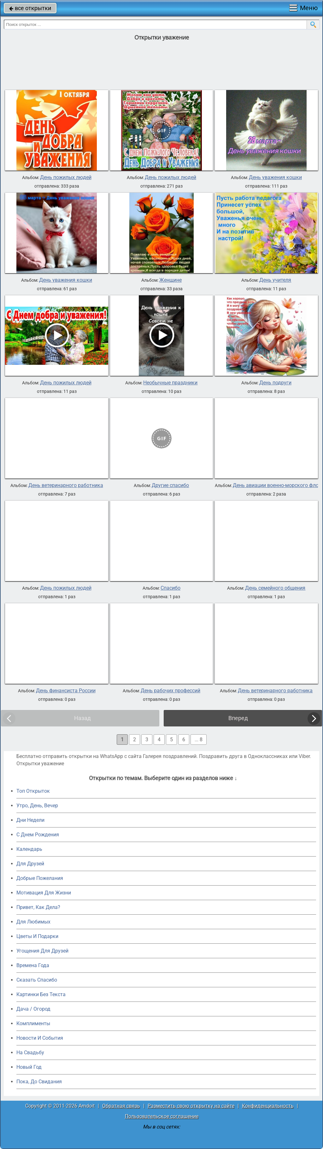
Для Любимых (33, 922)
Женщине (170, 280)
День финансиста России (66, 691)
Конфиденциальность (268, 1106)
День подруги (275, 383)
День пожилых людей (65, 177)
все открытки (30, 8)
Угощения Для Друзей (42, 951)
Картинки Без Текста (41, 994)
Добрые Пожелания (39, 878)
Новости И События (39, 1038)
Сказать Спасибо (36, 980)
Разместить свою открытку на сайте (191, 1106)
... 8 (199, 740)
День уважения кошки (275, 177)
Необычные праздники (170, 383)
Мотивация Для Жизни (43, 893)
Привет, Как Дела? (38, 907)
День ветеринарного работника (65, 485)
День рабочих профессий (170, 691)
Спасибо (170, 588)
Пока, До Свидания (39, 1082)
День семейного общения (275, 588)
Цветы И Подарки (37, 936)
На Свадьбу (30, 1053)
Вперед (238, 718)
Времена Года (32, 965)
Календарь (29, 849)
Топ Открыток (33, 791)
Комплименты (33, 1023)
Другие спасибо (170, 485)
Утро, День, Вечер (37, 806)
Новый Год (29, 1067)
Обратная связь (121, 1106)
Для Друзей (30, 864)
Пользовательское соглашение (161, 1116)
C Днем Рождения (37, 835)
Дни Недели (30, 820)
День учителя (275, 280)
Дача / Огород (33, 1009)
